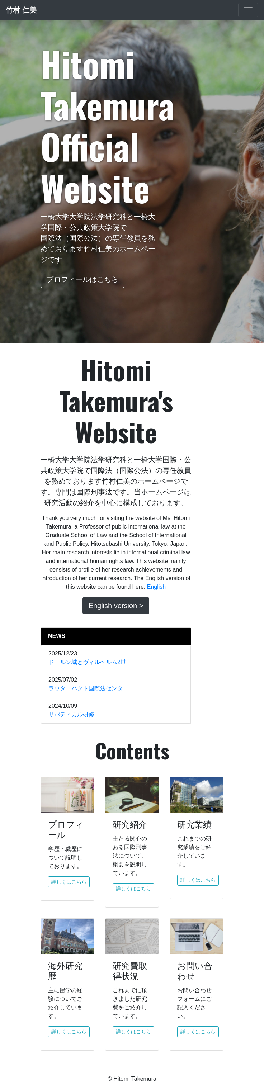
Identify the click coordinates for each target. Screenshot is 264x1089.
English (156, 587)
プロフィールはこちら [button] (82, 279)
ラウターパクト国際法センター (88, 688)
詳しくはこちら (68, 882)
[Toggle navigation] (248, 10)
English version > (116, 606)
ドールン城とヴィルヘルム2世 (87, 662)
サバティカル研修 (71, 714)
